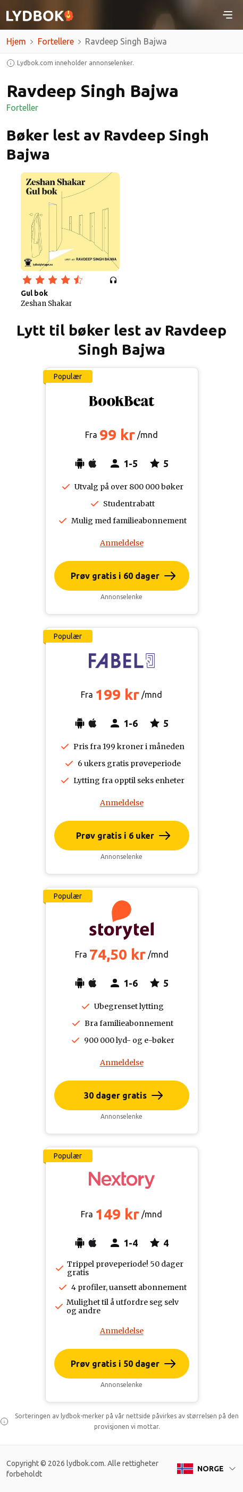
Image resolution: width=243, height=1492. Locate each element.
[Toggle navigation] (228, 15)
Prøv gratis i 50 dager (115, 1363)
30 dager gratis (115, 1095)
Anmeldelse (122, 543)
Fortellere (56, 41)
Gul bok (34, 293)
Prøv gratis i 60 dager (115, 576)
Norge (210, 1468)
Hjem (16, 41)
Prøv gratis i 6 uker (115, 835)
